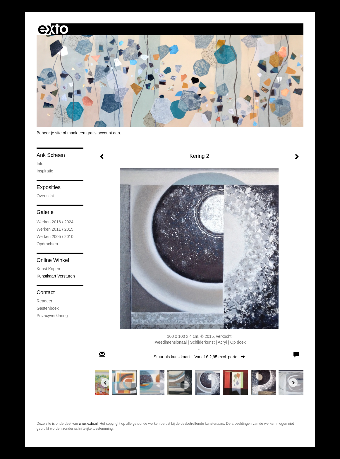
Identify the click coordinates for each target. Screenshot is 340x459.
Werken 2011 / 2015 (55, 229)
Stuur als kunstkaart (199, 356)
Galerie (45, 212)
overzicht (45, 195)
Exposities (49, 187)
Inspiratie (45, 171)
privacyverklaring (52, 315)
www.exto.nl (88, 424)
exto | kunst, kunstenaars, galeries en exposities (53, 29)
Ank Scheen (51, 155)
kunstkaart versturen (56, 276)
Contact (46, 292)
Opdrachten (47, 244)
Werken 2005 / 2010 (55, 236)
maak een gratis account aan (93, 133)
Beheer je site (49, 133)
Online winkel (53, 260)
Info (40, 163)
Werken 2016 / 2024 (55, 222)
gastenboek (48, 308)
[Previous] (105, 382)
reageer (44, 301)
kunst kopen (48, 268)
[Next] (293, 382)
